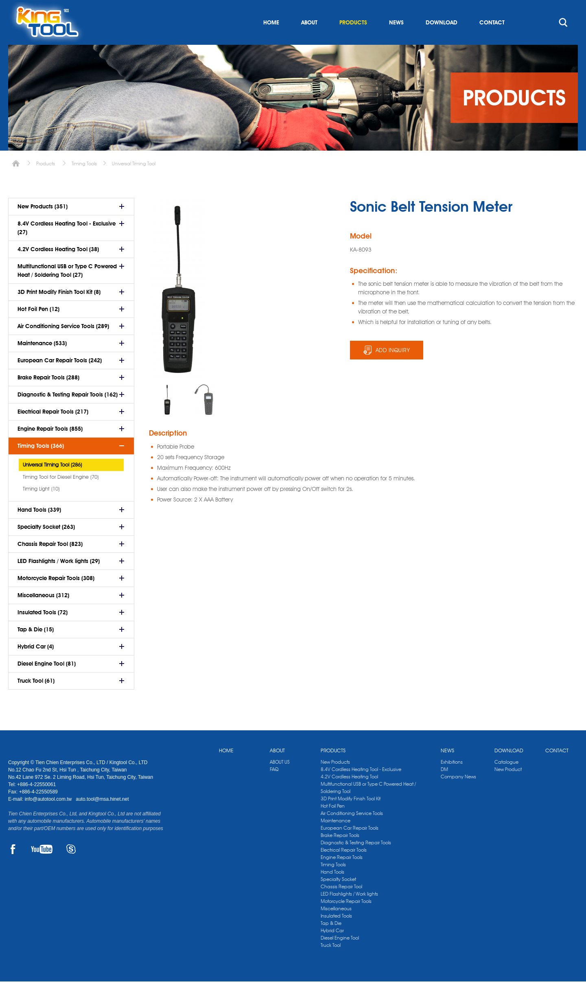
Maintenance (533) (42, 360)
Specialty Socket (338, 897)
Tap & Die (331, 941)
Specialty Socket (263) (46, 544)
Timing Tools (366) (40, 463)
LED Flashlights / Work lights (349, 911)
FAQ (274, 787)
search (563, 39)
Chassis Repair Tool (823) (50, 561)
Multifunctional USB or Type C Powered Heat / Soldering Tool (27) (67, 288)
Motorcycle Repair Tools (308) (55, 595)
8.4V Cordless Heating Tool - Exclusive (361, 787)
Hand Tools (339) (39, 527)
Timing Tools (84, 181)
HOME (271, 40)
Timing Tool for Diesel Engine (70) (60, 494)
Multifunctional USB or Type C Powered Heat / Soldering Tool (368, 805)
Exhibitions (452, 779)
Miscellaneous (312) (43, 612)
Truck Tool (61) (36, 698)
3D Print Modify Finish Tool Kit (350, 816)
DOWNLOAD (441, 40)
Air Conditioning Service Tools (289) (63, 343)
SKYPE (71, 867)
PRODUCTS (353, 40)
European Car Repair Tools (349, 845)
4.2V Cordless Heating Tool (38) (58, 266)
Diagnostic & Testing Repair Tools (356, 860)
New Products (335, 779)
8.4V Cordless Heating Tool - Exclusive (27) (66, 245)
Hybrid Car (332, 948)
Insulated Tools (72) (42, 630)
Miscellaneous (336, 926)
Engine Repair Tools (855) (50, 446)
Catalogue (506, 779)
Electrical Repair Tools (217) (52, 429)
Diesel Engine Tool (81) (46, 681)
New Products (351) (42, 224)
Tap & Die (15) (35, 647)
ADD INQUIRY (393, 367)
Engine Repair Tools (342, 875)
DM (444, 787)
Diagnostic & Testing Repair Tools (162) (67, 412)
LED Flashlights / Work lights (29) (58, 578)
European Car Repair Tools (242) (59, 378)
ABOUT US (280, 779)
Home (16, 181)
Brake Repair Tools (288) (48, 395)
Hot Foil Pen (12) (38, 326)
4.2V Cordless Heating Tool (349, 794)
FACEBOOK (12, 867)
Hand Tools (332, 889)
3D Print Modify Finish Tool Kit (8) (59, 309)
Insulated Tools (336, 933)
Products (45, 181)
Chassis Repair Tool (341, 904)
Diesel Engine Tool (340, 955)
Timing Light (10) (41, 506)
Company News (458, 794)
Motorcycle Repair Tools (346, 919)
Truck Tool (331, 963)
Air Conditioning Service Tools (352, 831)
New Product (508, 787)
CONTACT (492, 40)
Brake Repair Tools (340, 853)
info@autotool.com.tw (49, 816)
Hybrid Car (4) (35, 664)
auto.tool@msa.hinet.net (102, 816)
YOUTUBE (41, 867)
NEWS (396, 40)
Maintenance (335, 838)
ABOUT (309, 40)
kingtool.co (566, 8)
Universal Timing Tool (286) (52, 482)
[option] (167, 417)
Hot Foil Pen (333, 823)
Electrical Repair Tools (344, 867)
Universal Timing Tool (133, 181)
